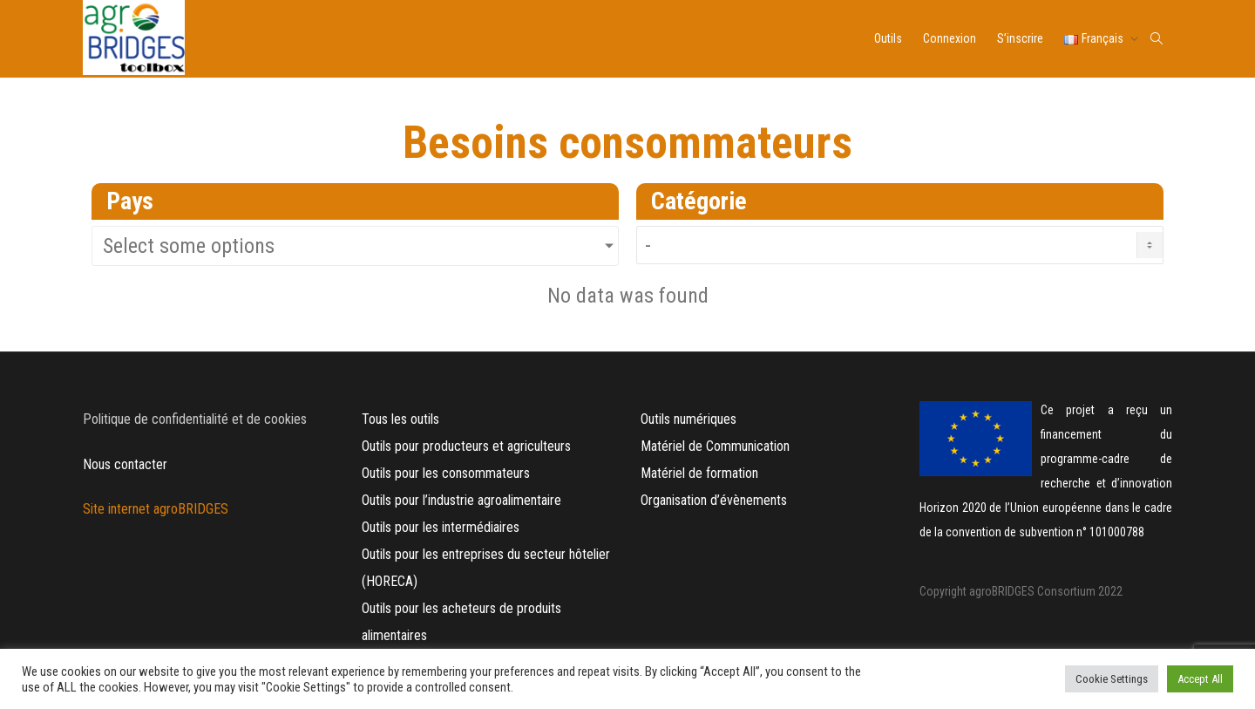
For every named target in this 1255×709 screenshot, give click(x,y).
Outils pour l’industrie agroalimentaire (461, 500)
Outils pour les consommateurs (446, 473)
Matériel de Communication (717, 446)
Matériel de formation (699, 473)
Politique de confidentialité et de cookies (195, 419)
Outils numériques (688, 419)
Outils (888, 38)
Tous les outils (400, 419)
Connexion (949, 38)
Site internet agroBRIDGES (157, 509)
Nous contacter (125, 464)
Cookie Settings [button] (1111, 678)
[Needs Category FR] (899, 245)
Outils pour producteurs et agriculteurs (466, 446)
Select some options (189, 246)
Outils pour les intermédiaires (440, 527)
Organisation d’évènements (714, 500)
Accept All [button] (1200, 678)
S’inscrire (1020, 38)
